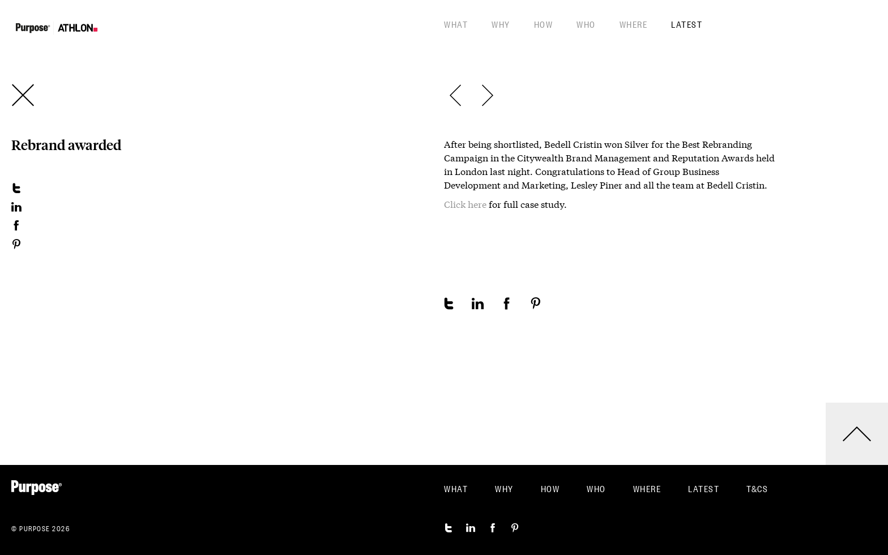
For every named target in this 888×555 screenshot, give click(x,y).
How (543, 24)
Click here (465, 204)
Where (634, 24)
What (456, 24)
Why (501, 24)
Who (586, 24)
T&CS (757, 488)
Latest (686, 24)
